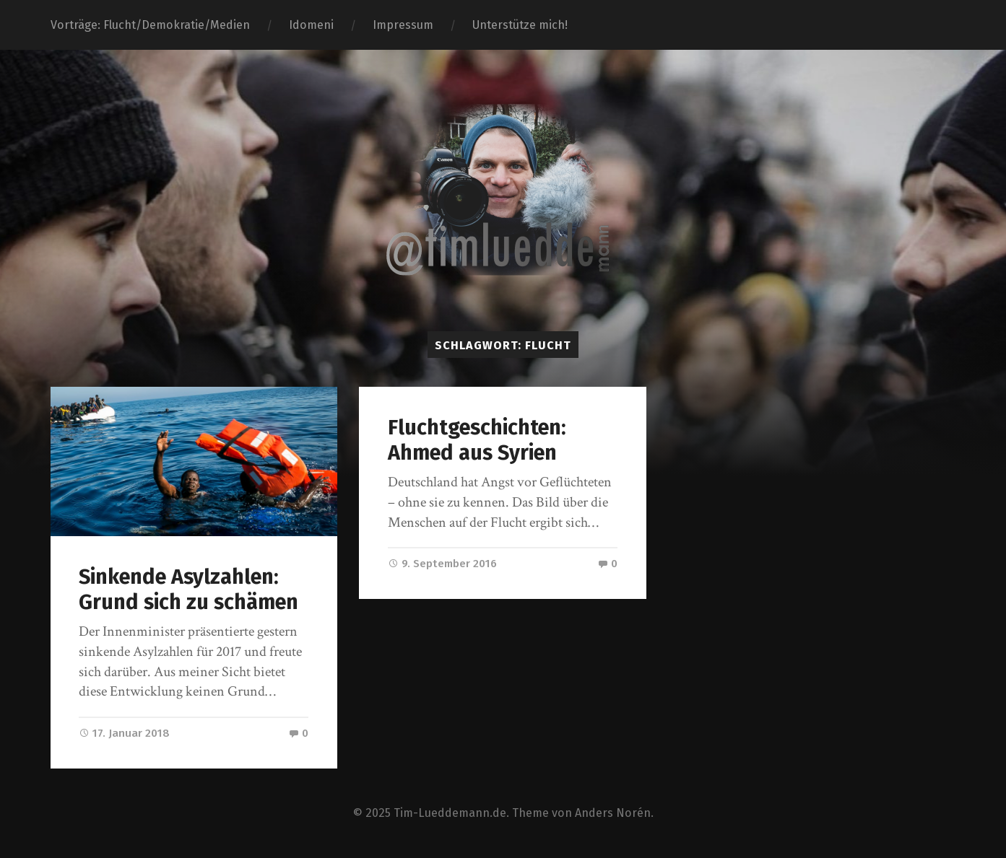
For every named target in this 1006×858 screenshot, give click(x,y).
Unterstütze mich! (520, 25)
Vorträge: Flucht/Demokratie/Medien (150, 25)
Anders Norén (613, 813)
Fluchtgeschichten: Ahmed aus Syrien (477, 440)
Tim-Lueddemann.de (450, 813)
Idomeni (311, 25)
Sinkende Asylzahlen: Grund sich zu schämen (188, 589)
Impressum (403, 25)
